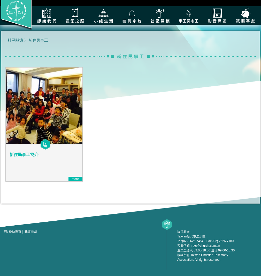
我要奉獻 (245, 15)
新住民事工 (38, 40)
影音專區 (217, 15)
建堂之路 (75, 15)
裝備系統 (132, 15)
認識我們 (46, 15)
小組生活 (103, 15)
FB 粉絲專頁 (12, 232)
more (75, 179)
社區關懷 (160, 15)
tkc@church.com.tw (206, 246)
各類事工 (188, 15)
